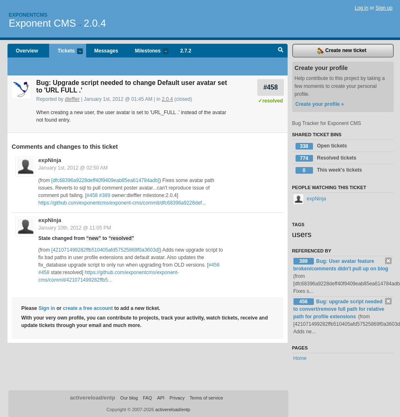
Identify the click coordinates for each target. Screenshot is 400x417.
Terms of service (206, 397)
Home (300, 358)
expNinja (49, 160)
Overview (27, 51)
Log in (361, 8)
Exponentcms (28, 15)
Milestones (148, 51)
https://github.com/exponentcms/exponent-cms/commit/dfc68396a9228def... (122, 203)
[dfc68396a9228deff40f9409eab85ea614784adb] (105, 180)
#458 (270, 87)
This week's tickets (329, 170)
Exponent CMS (42, 23)
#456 (214, 265)
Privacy (176, 397)
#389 (104, 195)
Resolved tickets (326, 158)
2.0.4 (95, 23)
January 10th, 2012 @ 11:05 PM (74, 228)
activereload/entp (92, 398)
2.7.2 (185, 51)
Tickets (65, 51)
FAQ (147, 397)
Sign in (46, 308)
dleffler (72, 99)
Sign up (384, 8)
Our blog (129, 397)
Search (281, 51)
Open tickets (321, 146)
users (302, 234)
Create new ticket (341, 50)
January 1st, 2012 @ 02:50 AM (73, 168)
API (160, 397)
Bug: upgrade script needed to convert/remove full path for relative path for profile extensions (339, 309)
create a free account (88, 308)
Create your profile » (320, 104)
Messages (106, 51)
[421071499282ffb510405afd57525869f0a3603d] (105, 250)
